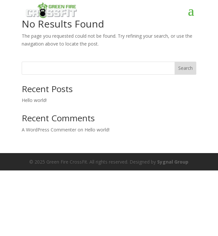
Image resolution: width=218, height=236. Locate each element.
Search (185, 68)
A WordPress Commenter (49, 130)
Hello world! (34, 100)
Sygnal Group (172, 162)
